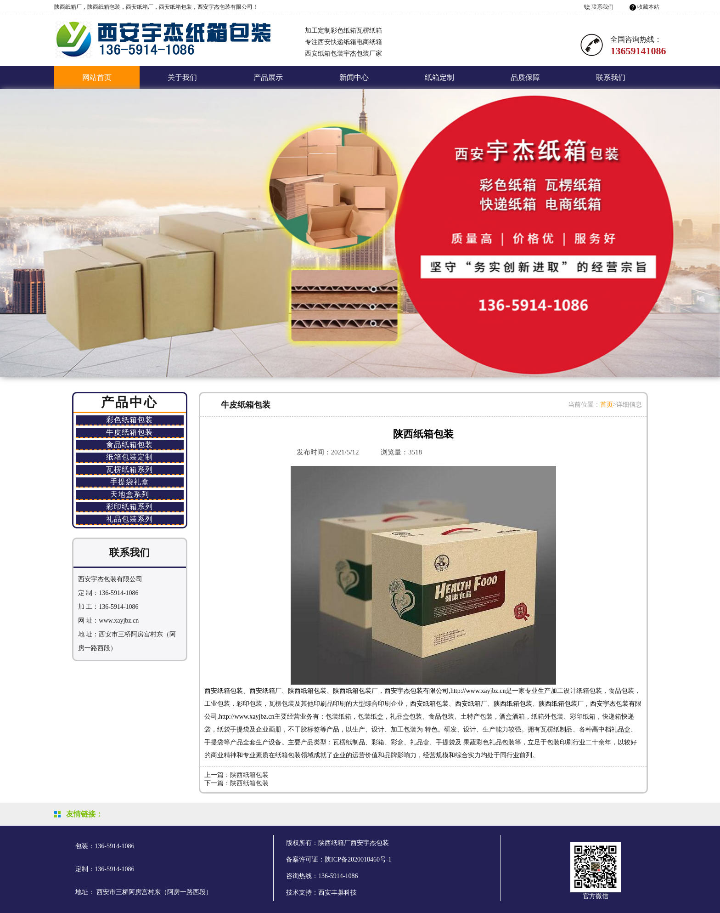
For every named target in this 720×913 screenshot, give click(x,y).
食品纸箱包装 (129, 444)
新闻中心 (354, 77)
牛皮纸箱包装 (129, 432)
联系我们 (602, 7)
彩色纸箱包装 (129, 420)
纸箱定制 (439, 77)
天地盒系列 (129, 494)
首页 (606, 404)
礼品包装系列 (129, 519)
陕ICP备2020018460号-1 (358, 859)
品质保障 (525, 77)
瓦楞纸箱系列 (129, 469)
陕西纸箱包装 (249, 774)
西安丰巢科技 (337, 892)
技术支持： (302, 892)
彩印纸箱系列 (129, 506)
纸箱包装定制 (129, 457)
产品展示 (268, 77)
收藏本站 (648, 7)
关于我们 (182, 77)
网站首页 (97, 77)
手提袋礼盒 (129, 482)
